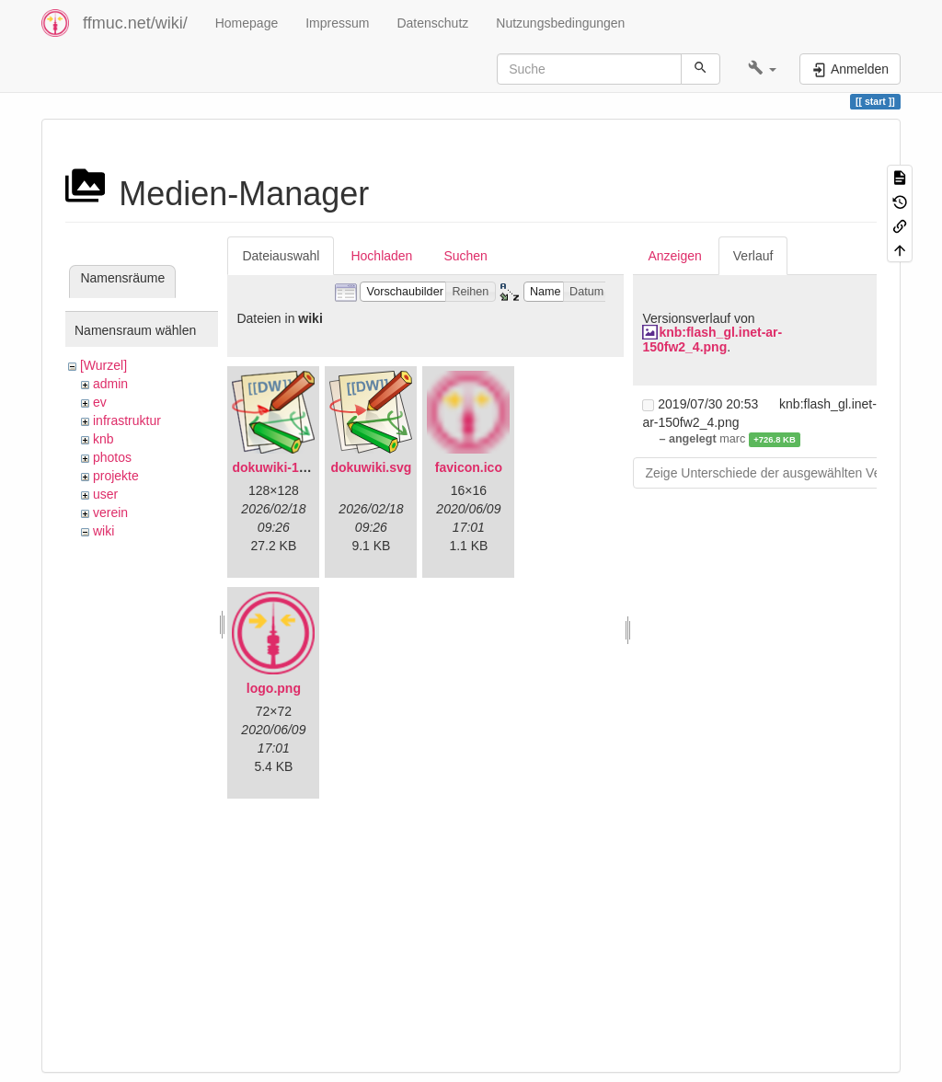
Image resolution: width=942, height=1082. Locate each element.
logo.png (274, 688)
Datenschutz (432, 23)
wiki (103, 531)
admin (110, 383)
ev (100, 402)
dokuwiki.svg (370, 467)
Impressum (337, 23)
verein (110, 512)
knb (103, 439)
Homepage (247, 23)
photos (112, 457)
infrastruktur (127, 420)
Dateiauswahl (280, 255)
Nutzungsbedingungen (560, 23)
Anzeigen (674, 255)
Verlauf (753, 255)
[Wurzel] (103, 365)
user (105, 494)
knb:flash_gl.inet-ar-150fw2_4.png (712, 339)
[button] (762, 69)
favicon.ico (468, 467)
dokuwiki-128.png (285, 467)
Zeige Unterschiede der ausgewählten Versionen (784, 473)
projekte (116, 475)
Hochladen (381, 255)
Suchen (465, 255)
